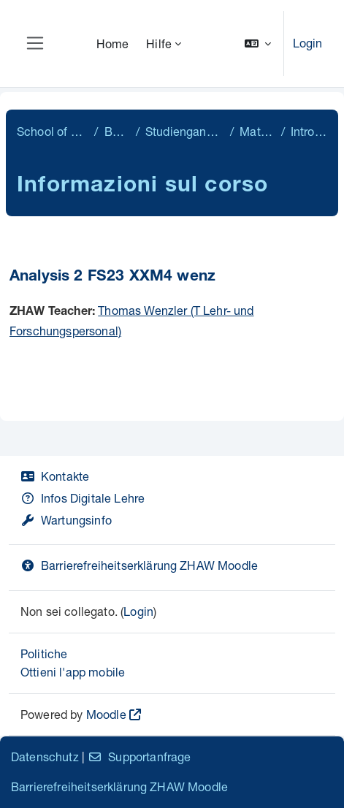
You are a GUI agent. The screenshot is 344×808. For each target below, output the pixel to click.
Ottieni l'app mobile (72, 672)
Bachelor (117, 131)
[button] (257, 43)
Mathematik (257, 131)
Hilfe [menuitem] (159, 43)
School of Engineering (52, 131)
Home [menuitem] (112, 43)
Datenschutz (45, 756)
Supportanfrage (139, 756)
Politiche (43, 653)
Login (308, 43)
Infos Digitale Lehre (82, 498)
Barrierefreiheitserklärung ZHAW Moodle (139, 565)
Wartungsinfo (66, 520)
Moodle (106, 714)
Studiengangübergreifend (184, 131)
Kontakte (54, 476)
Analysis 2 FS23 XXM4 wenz (112, 277)
